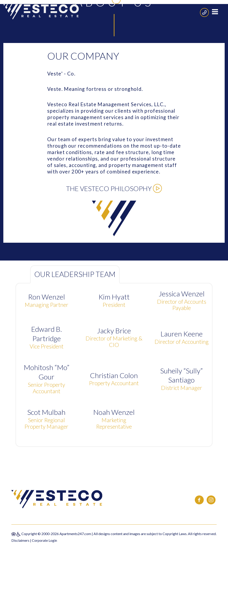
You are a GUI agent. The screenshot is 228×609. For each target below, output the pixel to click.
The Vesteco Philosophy (114, 267)
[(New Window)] (199, 581)
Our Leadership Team (74, 353)
